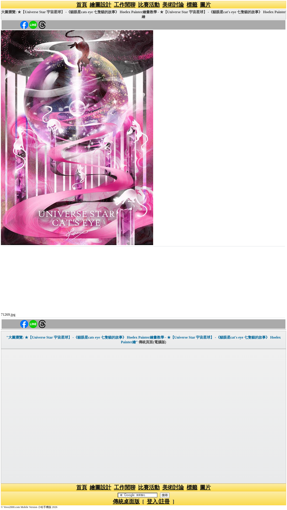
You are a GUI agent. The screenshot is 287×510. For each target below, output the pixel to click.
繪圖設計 (100, 5)
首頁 (81, 5)
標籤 (192, 5)
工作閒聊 (124, 5)
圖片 (205, 5)
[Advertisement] (143, 280)
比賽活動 (149, 5)
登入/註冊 (158, 501)
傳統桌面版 (126, 501)
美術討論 (173, 5)
